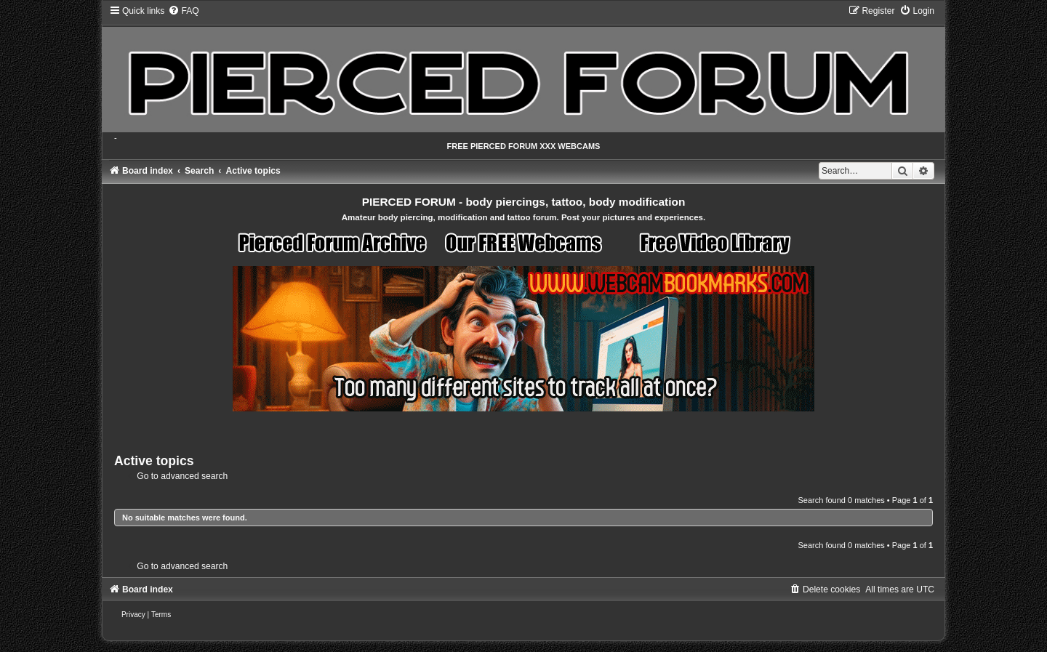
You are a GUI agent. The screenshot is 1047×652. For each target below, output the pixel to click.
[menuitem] (183, 11)
